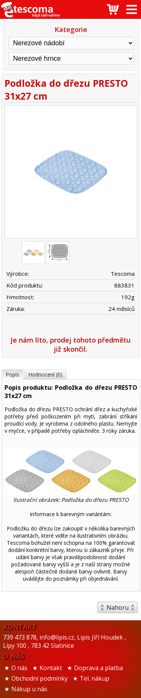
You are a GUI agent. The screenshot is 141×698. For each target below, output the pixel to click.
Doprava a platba (98, 668)
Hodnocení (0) (45, 374)
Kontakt (50, 668)
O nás (19, 668)
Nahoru (117, 607)
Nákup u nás (29, 689)
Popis (12, 374)
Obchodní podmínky (39, 678)
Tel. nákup (94, 678)
